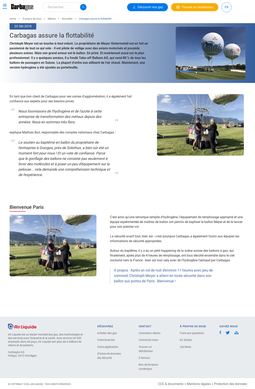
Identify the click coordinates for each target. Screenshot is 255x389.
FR (227, 7)
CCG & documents (170, 384)
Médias (52, 33)
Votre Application (58, 21)
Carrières (185, 346)
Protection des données (230, 384)
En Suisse (186, 339)
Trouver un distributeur (146, 349)
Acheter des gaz (107, 333)
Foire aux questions (192, 333)
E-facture (144, 357)
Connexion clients (149, 333)
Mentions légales (199, 384)
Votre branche (106, 339)
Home (13, 33)
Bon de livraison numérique (148, 366)
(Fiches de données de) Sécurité (109, 355)
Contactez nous (148, 339)
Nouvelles (67, 33)
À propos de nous (89, 21)
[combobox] (65, 7)
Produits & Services (26, 21)
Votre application (107, 346)
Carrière (113, 21)
